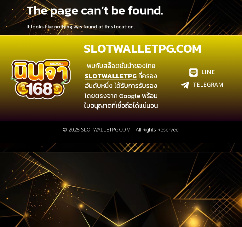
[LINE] (193, 72)
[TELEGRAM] (185, 85)
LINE (208, 72)
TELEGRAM (208, 85)
